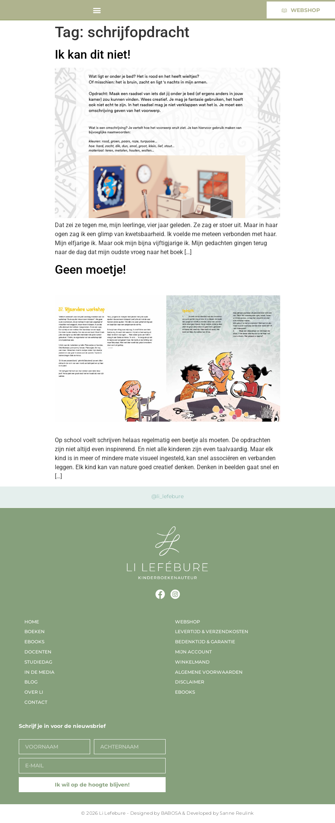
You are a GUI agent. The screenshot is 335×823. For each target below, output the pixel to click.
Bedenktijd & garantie (205, 641)
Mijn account (193, 652)
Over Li (33, 692)
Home (31, 621)
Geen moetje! (90, 269)
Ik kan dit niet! (92, 54)
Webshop (187, 621)
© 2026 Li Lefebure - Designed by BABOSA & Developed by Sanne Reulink (167, 813)
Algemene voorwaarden (209, 672)
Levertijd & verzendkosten (211, 631)
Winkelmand (192, 662)
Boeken (34, 631)
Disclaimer (189, 682)
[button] (97, 10)
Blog (31, 682)
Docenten (37, 652)
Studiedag (38, 662)
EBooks (34, 641)
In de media (39, 672)
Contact (35, 702)
